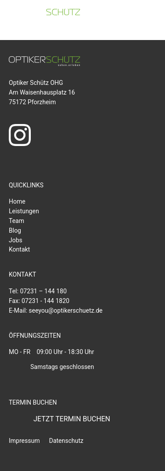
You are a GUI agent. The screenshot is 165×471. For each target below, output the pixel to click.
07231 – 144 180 (43, 291)
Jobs (15, 240)
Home (17, 201)
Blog (15, 230)
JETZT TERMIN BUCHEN (71, 419)
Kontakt (19, 249)
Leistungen (24, 211)
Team (16, 220)
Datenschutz (66, 440)
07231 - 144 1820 (46, 300)
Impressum (24, 440)
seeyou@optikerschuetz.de (66, 310)
